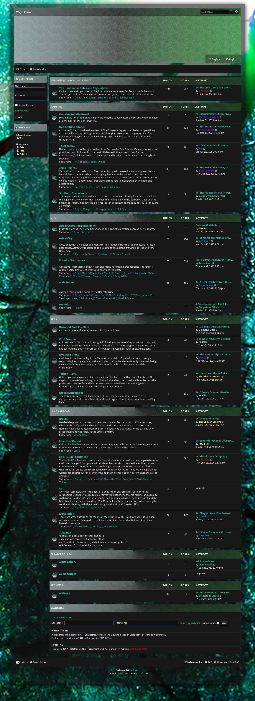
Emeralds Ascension (85, 187)
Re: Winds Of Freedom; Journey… (214, 440)
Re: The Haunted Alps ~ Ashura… (214, 354)
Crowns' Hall (97, 295)
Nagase (203, 535)
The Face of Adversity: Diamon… (213, 339)
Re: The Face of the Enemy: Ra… (213, 167)
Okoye (202, 358)
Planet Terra (80, 526)
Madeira (56, 107)
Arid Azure (85, 298)
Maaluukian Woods (99, 273)
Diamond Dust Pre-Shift (74, 327)
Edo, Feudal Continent (73, 457)
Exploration (66, 514)
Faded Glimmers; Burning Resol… (214, 260)
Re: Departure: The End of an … (213, 373)
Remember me (169, 623)
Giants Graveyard (104, 298)
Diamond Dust (207, 330)
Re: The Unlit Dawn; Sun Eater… (213, 88)
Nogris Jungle (105, 209)
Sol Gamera (122, 209)
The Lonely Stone (83, 254)
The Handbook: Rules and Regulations (83, 88)
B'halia (63, 419)
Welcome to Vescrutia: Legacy (71, 80)
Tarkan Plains (68, 374)
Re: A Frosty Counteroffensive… (213, 392)
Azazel (202, 516)
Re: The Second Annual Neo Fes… (214, 126)
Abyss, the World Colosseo (117, 479)
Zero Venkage (206, 129)
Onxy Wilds (120, 276)
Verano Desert (80, 435)
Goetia (107, 276)
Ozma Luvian (206, 285)
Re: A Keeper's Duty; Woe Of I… (213, 282)
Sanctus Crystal (122, 273)
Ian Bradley (135, 670)
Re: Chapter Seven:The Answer (212, 513)
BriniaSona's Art (204, 561)
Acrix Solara (80, 295)
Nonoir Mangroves (84, 209)
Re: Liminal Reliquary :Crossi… (213, 532)
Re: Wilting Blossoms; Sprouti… (213, 238)
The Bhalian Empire (210, 377)
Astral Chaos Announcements (78, 226)
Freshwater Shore (144, 273)
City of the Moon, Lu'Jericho (87, 507)
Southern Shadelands (73, 193)
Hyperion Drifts (69, 355)
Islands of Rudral (70, 441)
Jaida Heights (68, 168)
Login (54, 617)
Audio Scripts (67, 574)
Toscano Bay (67, 146)
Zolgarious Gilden (209, 307)
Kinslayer (204, 91)
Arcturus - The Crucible (86, 479)
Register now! (22, 110)
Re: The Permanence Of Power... (213, 193)
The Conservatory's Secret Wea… (214, 114)
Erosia (75, 450)
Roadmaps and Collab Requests (115, 98)
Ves (21, 138)
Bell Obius (204, 241)
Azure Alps (80, 273)
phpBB (119, 673)
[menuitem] (230, 59)
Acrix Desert (66, 282)
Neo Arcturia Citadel (72, 127)
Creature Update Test (207, 225)
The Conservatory (209, 117)
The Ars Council (120, 254)
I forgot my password (148, 623)
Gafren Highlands (109, 187)
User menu (24, 79)
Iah (61, 488)
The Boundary (115, 295)
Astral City (65, 238)
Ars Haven (102, 254)
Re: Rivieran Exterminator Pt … (213, 145)
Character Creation (84, 98)
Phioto (75, 276)
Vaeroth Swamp (91, 276)
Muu (53, 218)
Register (66, 617)
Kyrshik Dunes (125, 298)
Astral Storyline (81, 232)
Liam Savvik (206, 565)
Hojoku (76, 308)
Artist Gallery (67, 562)
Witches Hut (109, 526)
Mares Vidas (97, 162)
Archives (56, 585)
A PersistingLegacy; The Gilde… (213, 304)
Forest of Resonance (72, 260)
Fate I (202, 228)
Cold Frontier (67, 339)
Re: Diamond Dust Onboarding (212, 327)
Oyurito (95, 526)
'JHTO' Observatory (137, 295)
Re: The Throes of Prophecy (211, 456)
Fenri (202, 342)
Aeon (53, 319)
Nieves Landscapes (71, 393)
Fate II (22, 150)
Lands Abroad (60, 411)
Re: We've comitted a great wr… (213, 592)
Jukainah (65, 532)
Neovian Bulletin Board (74, 114)
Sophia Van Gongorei (211, 196)
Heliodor (64, 305)
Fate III (202, 444)
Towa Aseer (205, 263)
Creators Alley (60, 554)
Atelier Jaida (81, 162)
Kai (201, 148)
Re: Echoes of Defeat (207, 418)
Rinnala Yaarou (138, 649)
